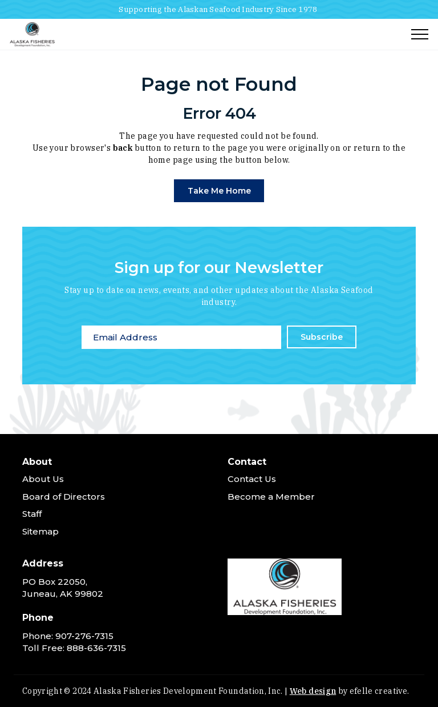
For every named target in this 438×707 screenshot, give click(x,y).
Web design (313, 691)
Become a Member (271, 496)
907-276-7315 (84, 635)
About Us (43, 478)
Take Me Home (219, 191)
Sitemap (40, 531)
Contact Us (252, 478)
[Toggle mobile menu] (419, 34)
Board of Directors (63, 496)
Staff (32, 513)
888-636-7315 (96, 647)
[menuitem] (116, 499)
